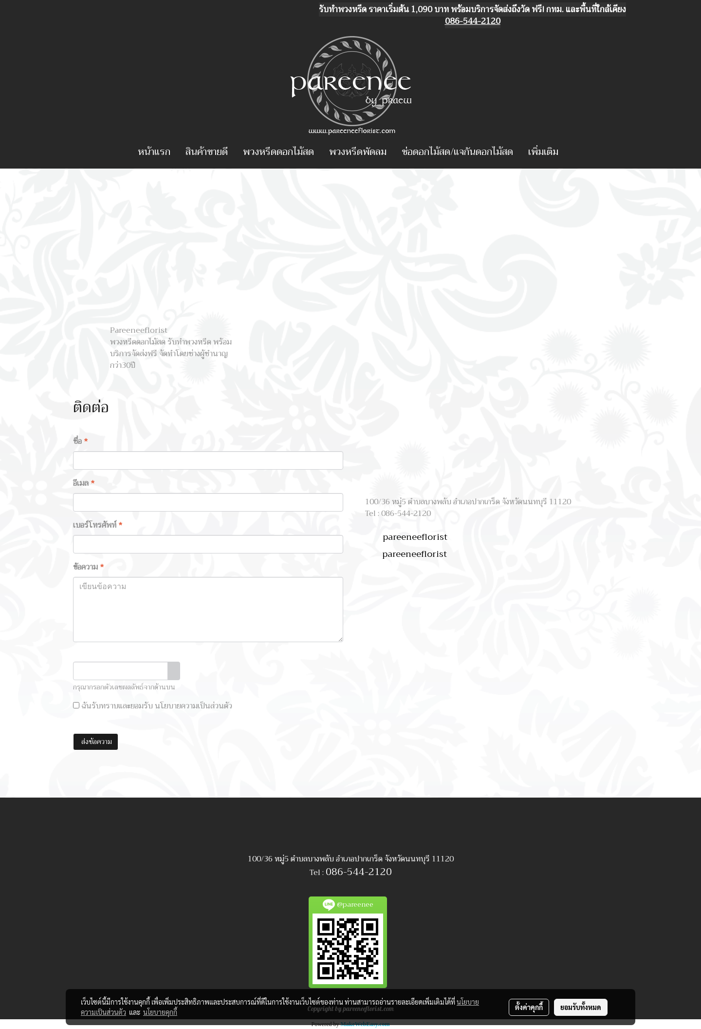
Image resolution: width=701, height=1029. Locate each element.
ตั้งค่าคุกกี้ (529, 1007)
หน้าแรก (154, 151)
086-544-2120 (359, 871)
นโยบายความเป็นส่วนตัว (193, 706)
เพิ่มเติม (543, 151)
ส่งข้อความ (95, 741)
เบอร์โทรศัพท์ (98, 525)
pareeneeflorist (415, 537)
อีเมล (84, 483)
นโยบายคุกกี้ (160, 1012)
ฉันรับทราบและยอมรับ (152, 706)
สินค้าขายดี (206, 151)
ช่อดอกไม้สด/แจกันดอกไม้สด (457, 151)
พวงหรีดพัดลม (358, 151)
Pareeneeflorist (138, 330)
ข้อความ (88, 567)
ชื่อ (80, 441)
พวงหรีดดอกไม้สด (278, 151)
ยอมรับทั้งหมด (580, 1007)
